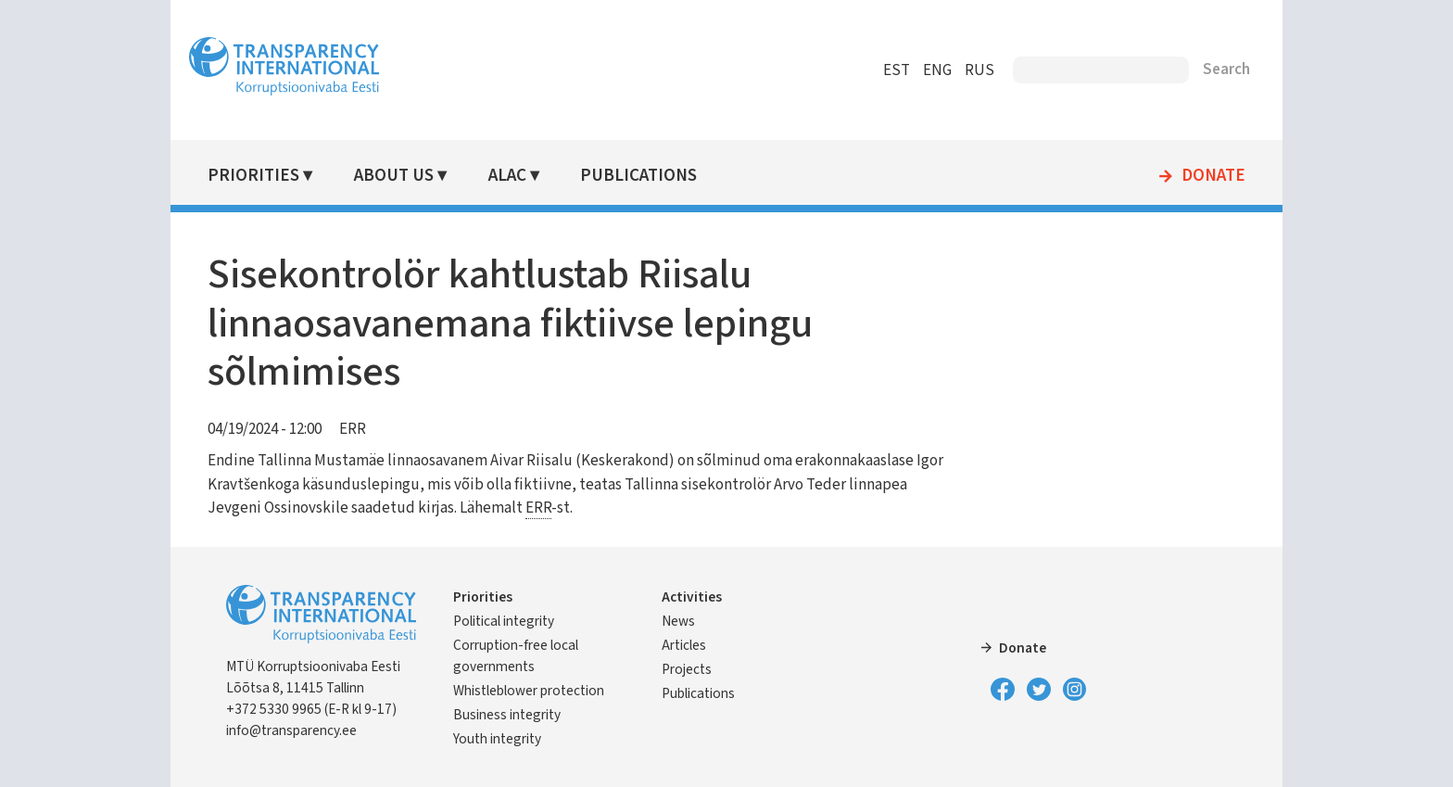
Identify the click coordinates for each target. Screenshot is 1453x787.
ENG (937, 70)
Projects (687, 669)
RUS (979, 70)
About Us (394, 175)
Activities (692, 597)
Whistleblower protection (528, 690)
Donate (1213, 176)
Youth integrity (497, 739)
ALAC (507, 175)
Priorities (253, 175)
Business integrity (507, 714)
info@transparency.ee (291, 730)
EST (896, 70)
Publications (638, 175)
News (678, 621)
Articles (684, 645)
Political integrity (503, 621)
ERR (352, 429)
